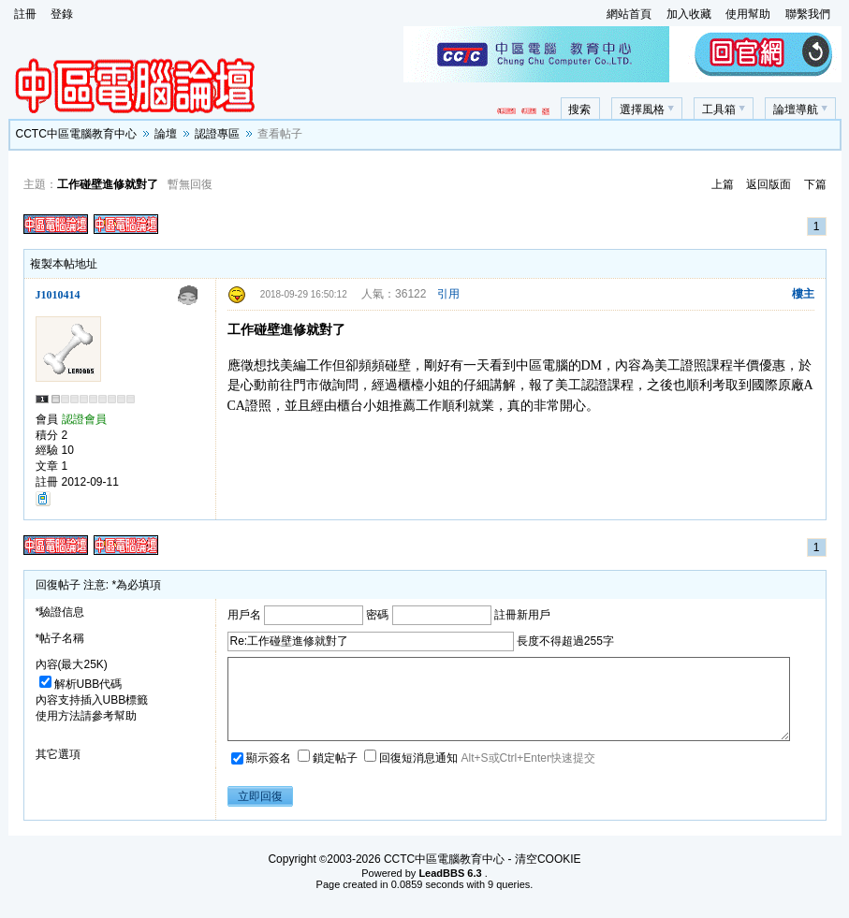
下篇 (815, 184)
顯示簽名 (262, 774)
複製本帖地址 (63, 263)
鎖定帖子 (329, 774)
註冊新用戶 (522, 613)
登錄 (62, 14)
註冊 (25, 14)
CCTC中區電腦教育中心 (76, 133)
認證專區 (217, 133)
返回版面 (768, 184)
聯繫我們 (807, 14)
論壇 (165, 133)
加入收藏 (688, 14)
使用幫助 (747, 14)
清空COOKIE (548, 875)
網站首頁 (629, 14)
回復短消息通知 (412, 774)
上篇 (722, 184)
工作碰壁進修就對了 (107, 184)
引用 (448, 293)
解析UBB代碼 (81, 684)
